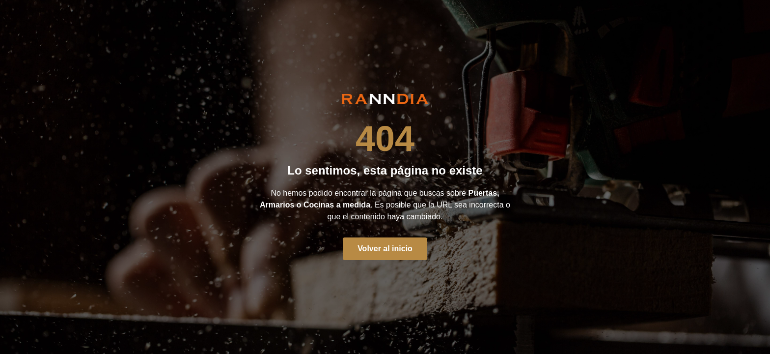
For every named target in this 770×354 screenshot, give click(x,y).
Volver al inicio (385, 248)
